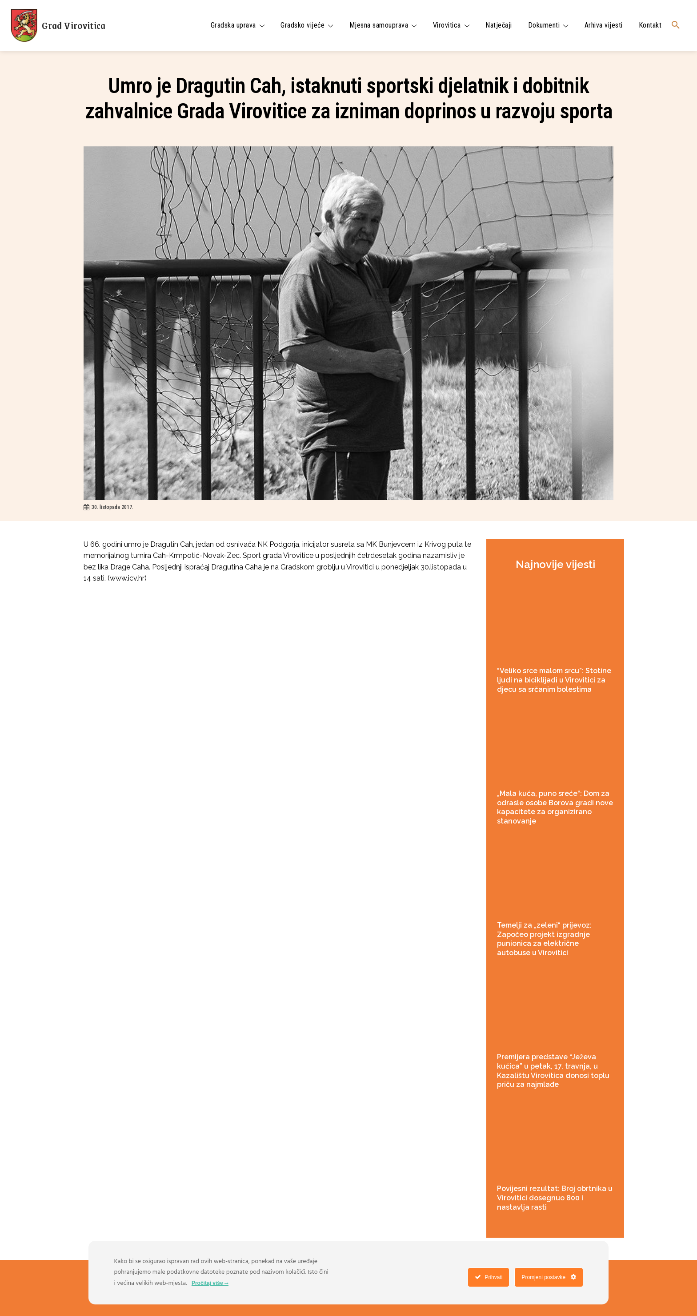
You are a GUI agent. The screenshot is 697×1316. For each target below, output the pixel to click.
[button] (675, 25)
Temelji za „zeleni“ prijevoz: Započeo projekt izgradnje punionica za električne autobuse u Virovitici (544, 939)
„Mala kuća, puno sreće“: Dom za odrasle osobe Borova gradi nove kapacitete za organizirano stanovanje (555, 807)
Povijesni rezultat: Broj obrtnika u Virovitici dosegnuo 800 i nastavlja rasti (555, 1197)
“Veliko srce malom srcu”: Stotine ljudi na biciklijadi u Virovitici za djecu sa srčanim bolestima (554, 680)
